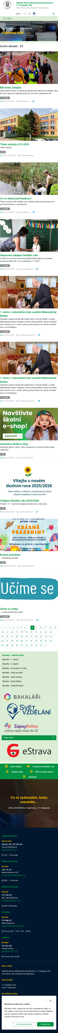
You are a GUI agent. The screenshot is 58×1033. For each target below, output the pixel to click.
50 (17, 645)
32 (36, 636)
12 (50, 628)
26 (7, 636)
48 (7, 645)
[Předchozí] (2, 628)
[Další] (45, 645)
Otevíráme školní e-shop (14, 443)
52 (27, 645)
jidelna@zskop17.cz (10, 951)
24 (51, 632)
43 (36, 641)
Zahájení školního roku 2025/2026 (19, 500)
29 (22, 636)
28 (17, 636)
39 (17, 641)
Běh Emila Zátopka (10, 87)
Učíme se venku (9, 608)
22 (41, 632)
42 (31, 641)
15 (7, 632)
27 (12, 636)
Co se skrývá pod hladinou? (16, 198)
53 (31, 645)
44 (41, 641)
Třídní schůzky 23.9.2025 (14, 144)
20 (31, 632)
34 (46, 636)
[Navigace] (7, 18)
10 (41, 628)
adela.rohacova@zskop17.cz (13, 926)
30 (27, 636)
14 (2, 632)
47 (2, 645)
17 (17, 632)
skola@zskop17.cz (9, 850)
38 (12, 641)
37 (7, 641)
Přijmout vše (45, 1024)
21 (36, 632)
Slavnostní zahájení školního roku (19, 255)
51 (22, 645)
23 (46, 632)
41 (27, 641)
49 (12, 645)
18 (22, 632)
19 (27, 632)
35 (51, 636)
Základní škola (26, 29)
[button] (18, 13)
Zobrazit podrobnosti (24, 1024)
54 (36, 645)
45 (46, 641)
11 (45, 628)
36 (2, 641)
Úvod (4, 29)
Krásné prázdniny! (10, 554)
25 (2, 636)
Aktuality (13, 29)
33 (41, 636)
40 (22, 641)
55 (41, 645)
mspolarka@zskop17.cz (11, 900)
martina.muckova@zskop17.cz (13, 875)
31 (31, 636)
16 (12, 632)
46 (51, 641)
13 (55, 628)
